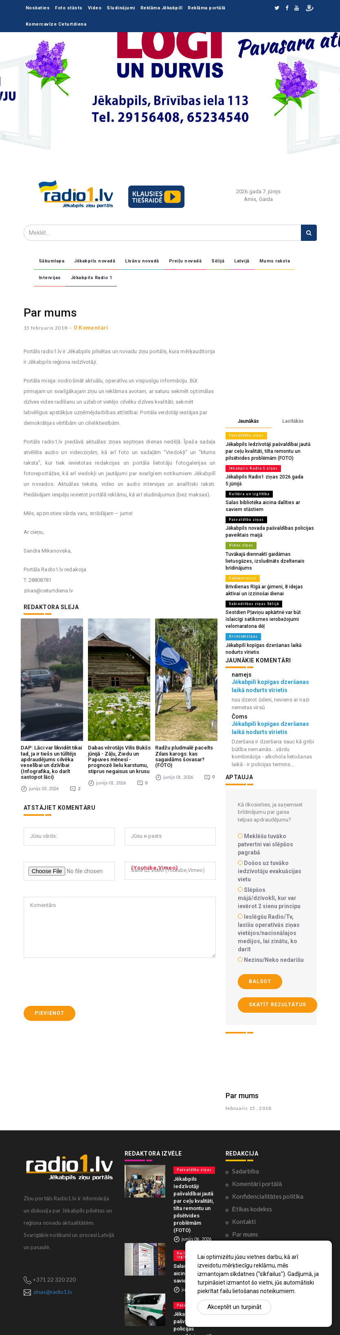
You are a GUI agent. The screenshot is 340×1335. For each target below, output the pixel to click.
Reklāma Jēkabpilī (161, 8)
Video (95, 8)
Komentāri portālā (257, 1155)
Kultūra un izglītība (248, 485)
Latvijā (242, 261)
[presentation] (85, 921)
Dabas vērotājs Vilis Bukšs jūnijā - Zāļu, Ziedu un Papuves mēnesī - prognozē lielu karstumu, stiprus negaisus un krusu (119, 699)
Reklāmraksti (241, 559)
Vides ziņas (240, 535)
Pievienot (49, 953)
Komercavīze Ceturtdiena (56, 24)
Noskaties (38, 8)
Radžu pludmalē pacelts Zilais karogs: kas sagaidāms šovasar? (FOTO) (184, 696)
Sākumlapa (52, 261)
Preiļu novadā (185, 261)
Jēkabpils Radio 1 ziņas (252, 467)
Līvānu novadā (142, 261)
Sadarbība (245, 1143)
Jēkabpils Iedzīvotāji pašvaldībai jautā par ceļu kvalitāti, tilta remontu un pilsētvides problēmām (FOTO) (270, 450)
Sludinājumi (121, 8)
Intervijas (50, 277)
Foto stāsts (69, 8)
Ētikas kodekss (252, 1180)
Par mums (242, 1067)
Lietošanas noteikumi (261, 1218)
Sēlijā (217, 261)
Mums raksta (274, 261)
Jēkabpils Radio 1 (91, 277)
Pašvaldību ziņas (245, 435)
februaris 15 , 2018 (249, 1080)
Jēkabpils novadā (94, 261)
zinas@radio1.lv (52, 1263)
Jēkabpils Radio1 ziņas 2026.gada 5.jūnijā (270, 475)
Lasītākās (293, 421)
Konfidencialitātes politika (267, 1168)
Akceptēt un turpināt (234, 1307)
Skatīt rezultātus (277, 976)
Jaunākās (248, 421)
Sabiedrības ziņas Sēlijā (252, 584)
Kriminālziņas (242, 609)
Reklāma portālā (207, 8)
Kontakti (244, 1193)
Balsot (260, 953)
